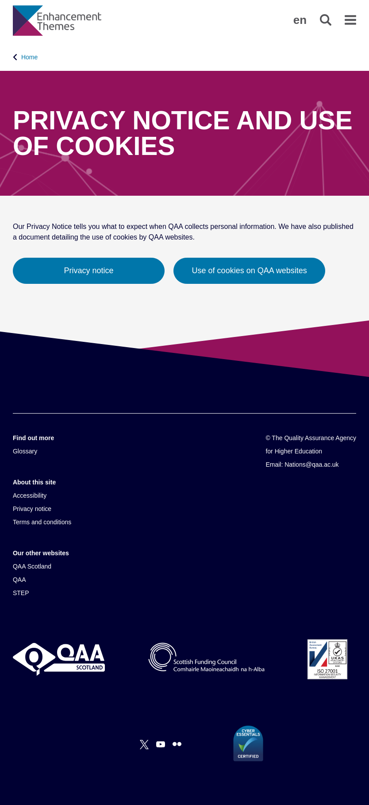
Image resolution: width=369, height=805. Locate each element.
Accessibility (29, 495)
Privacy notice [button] (89, 270)
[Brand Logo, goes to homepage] (57, 20)
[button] (300, 20)
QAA (19, 579)
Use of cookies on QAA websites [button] (249, 270)
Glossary (25, 451)
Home (29, 57)
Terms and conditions (42, 522)
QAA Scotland (32, 566)
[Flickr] (177, 744)
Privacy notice (32, 508)
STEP (21, 592)
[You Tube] (160, 744)
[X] (144, 744)
